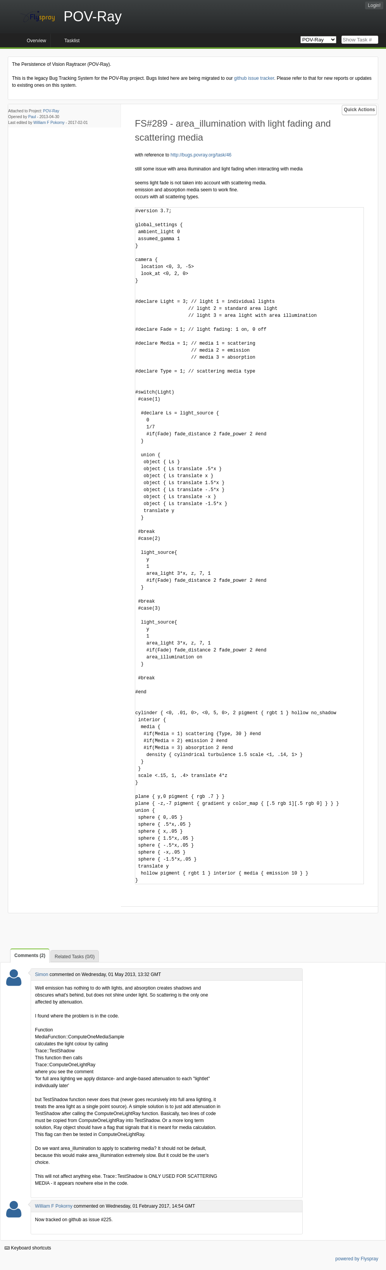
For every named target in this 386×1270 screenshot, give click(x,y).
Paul (32, 117)
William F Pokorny (49, 122)
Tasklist (71, 40)
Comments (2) (29, 955)
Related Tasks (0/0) (75, 956)
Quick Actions (359, 109)
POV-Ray (51, 111)
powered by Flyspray (356, 1258)
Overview (36, 40)
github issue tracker (254, 78)
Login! (374, 5)
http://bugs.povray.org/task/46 (201, 155)
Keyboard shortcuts (28, 1248)
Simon (41, 974)
